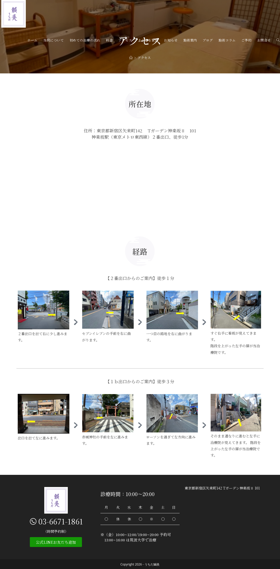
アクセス (144, 57)
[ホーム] (131, 57)
